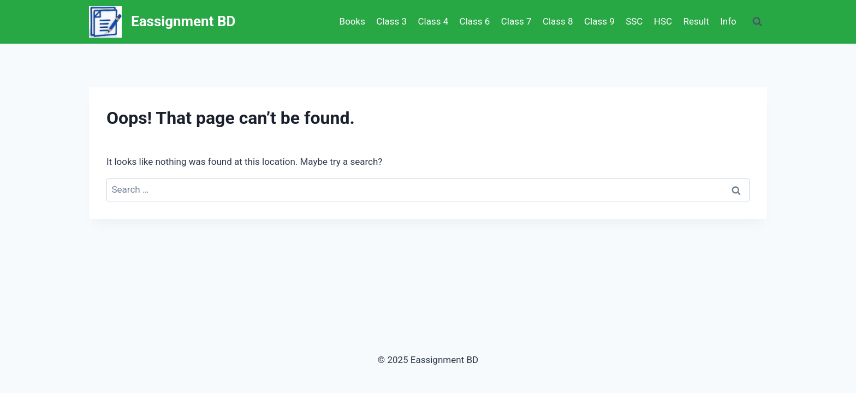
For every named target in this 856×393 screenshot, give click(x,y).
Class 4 (433, 21)
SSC (634, 21)
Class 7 (516, 21)
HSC (663, 21)
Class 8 (558, 21)
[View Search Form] (757, 22)
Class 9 (599, 21)
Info (728, 21)
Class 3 (391, 21)
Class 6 (475, 21)
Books (352, 21)
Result (696, 21)
